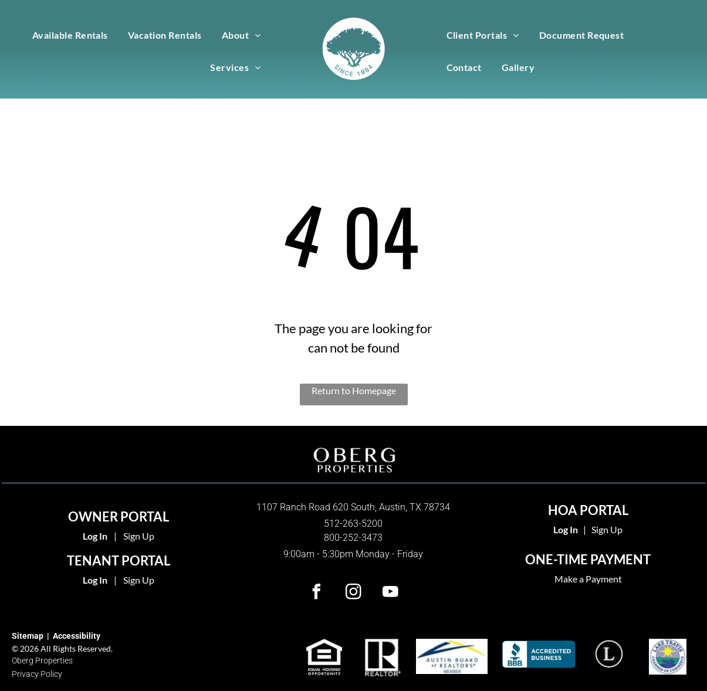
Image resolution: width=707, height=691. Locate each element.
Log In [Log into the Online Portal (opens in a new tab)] (95, 579)
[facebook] (316, 593)
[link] (565, 529)
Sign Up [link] (607, 529)
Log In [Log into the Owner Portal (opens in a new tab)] (95, 535)
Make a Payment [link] (588, 578)
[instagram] (353, 593)
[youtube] (390, 593)
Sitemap (27, 636)
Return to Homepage (354, 390)
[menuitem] (70, 34)
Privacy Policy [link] (37, 674)
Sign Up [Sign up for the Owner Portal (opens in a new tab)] (138, 535)
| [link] (584, 529)
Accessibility (76, 636)
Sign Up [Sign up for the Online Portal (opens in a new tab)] (138, 579)
